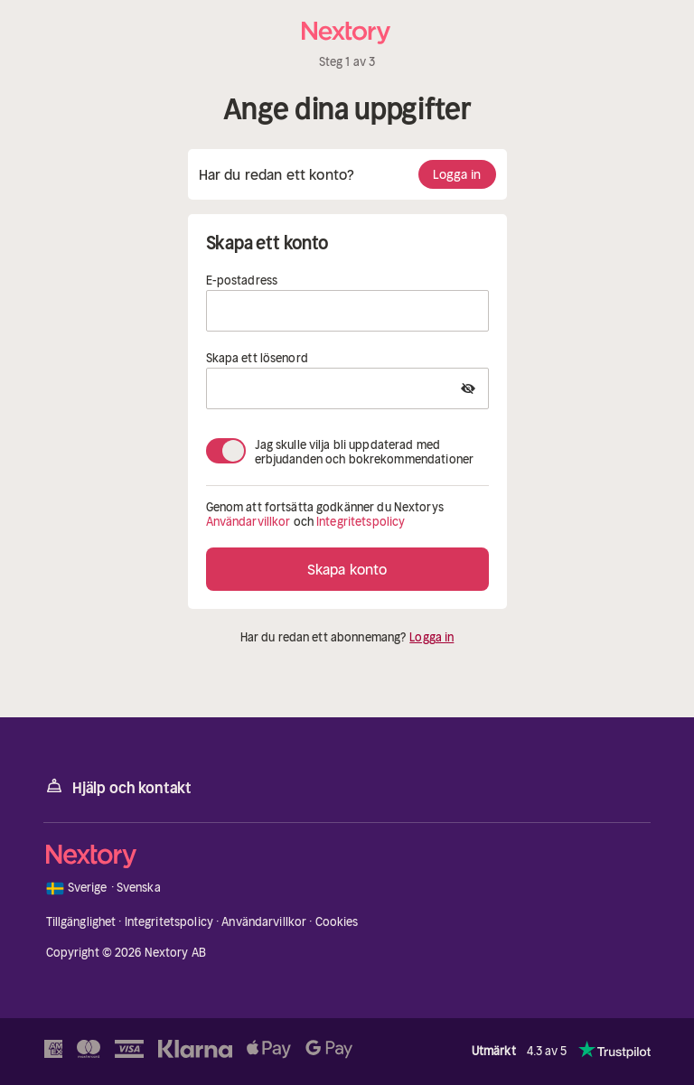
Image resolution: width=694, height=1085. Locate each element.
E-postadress (242, 281)
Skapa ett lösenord (257, 358)
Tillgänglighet (81, 922)
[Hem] (347, 33)
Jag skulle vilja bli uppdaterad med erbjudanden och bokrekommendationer (364, 450)
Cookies (337, 922)
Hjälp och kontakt (117, 786)
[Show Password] (468, 388)
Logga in (457, 174)
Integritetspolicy (360, 521)
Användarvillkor (248, 521)
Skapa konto (347, 569)
